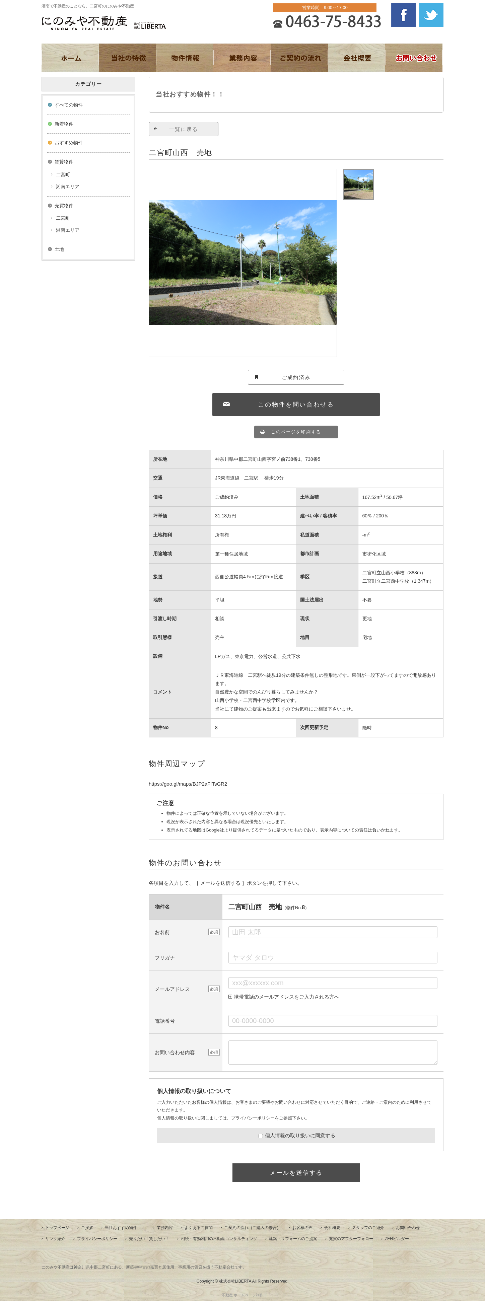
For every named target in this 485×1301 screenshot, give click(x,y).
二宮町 (63, 174)
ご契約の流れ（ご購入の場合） (252, 1227)
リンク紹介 (55, 1238)
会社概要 (332, 1227)
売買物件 (64, 205)
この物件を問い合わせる (296, 404)
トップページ (57, 1227)
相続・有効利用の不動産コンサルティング (219, 1238)
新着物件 (64, 124)
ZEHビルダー (397, 1238)
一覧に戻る (183, 129)
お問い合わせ (408, 1227)
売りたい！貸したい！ (149, 1238)
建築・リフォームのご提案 (293, 1238)
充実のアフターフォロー (351, 1238)
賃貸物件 (64, 161)
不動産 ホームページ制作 (242, 1295)
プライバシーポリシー (253, 1118)
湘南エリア (67, 186)
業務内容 (165, 1227)
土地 (59, 249)
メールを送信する (296, 1172)
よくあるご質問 (199, 1227)
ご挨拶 (87, 1227)
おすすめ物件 (69, 142)
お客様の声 (302, 1227)
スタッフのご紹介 (368, 1227)
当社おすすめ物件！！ (125, 1227)
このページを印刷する (296, 431)
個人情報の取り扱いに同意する (297, 1135)
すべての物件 (69, 104)
